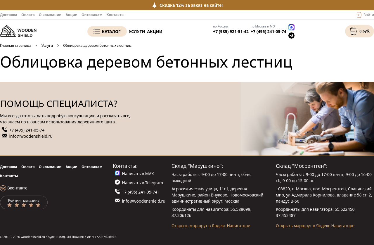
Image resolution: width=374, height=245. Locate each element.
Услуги (137, 31)
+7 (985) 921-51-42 (231, 31)
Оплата (28, 14)
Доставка (8, 14)
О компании (50, 14)
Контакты (115, 14)
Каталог (111, 31)
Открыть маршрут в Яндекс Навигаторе (211, 225)
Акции (71, 14)
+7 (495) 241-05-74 (268, 31)
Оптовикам (92, 14)
